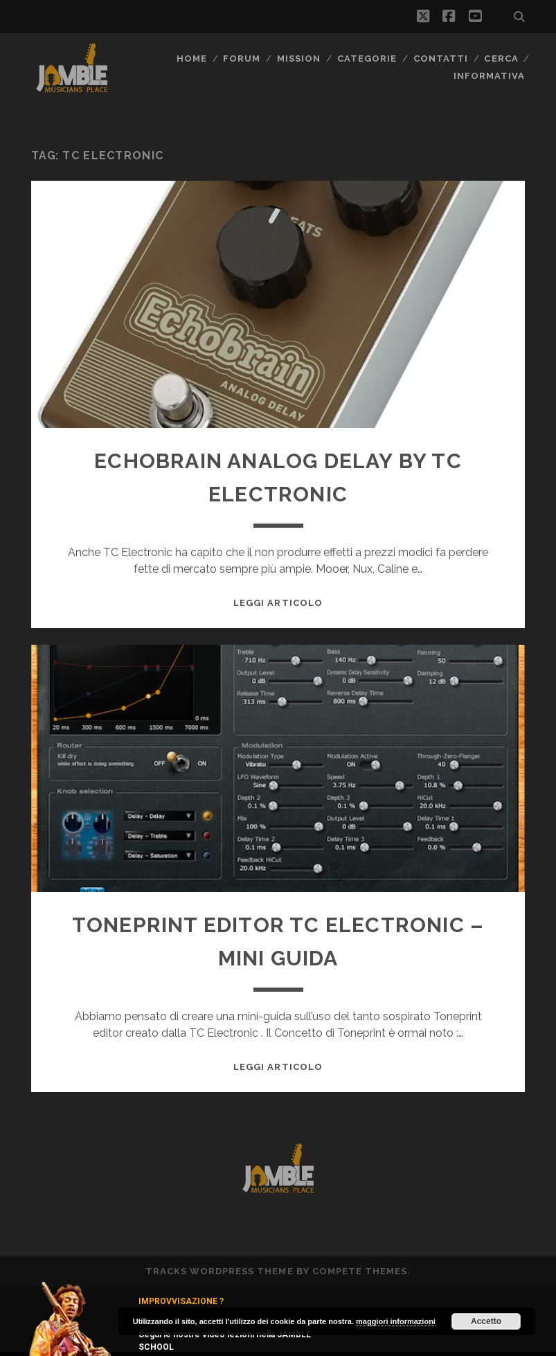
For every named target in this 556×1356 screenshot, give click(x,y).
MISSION (299, 58)
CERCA (501, 58)
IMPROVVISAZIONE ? (181, 1301)
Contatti (440, 58)
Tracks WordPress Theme (219, 1271)
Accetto (486, 1321)
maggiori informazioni (396, 1321)
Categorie (367, 58)
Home (192, 58)
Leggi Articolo (278, 603)
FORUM (241, 58)
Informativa (489, 76)
